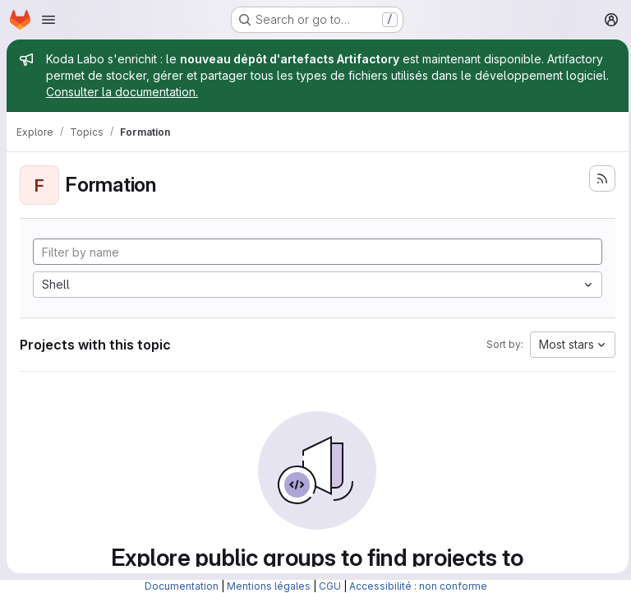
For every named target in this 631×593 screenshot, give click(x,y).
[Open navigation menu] (48, 20)
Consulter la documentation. (122, 92)
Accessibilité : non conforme (418, 586)
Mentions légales (269, 586)
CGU (330, 586)
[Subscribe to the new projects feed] (598, 178)
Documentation (182, 586)
